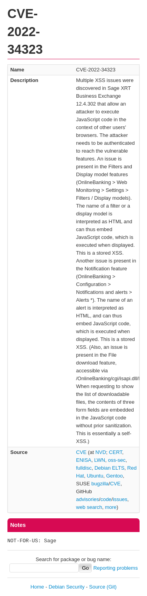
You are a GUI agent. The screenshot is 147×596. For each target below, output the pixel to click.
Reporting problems (115, 568)
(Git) (111, 587)
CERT (115, 452)
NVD (100, 452)
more (111, 507)
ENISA (83, 460)
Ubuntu (95, 476)
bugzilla (100, 484)
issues (120, 499)
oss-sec (116, 460)
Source (97, 587)
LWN (99, 460)
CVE (81, 452)
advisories (87, 499)
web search (89, 507)
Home (37, 587)
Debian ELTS (109, 468)
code (105, 499)
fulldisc (84, 468)
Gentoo (114, 476)
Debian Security (67, 587)
